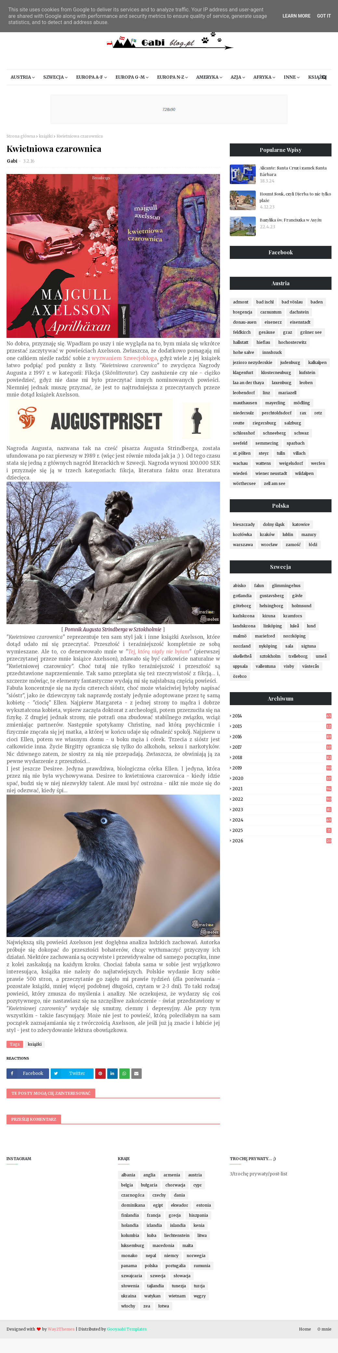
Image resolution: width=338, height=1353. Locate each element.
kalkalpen (317, 362)
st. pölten (242, 453)
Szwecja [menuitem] (53, 77)
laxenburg (282, 382)
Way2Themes (61, 1329)
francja (154, 1215)
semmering (267, 443)
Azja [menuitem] (236, 77)
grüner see (311, 332)
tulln (281, 453)
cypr (197, 1185)
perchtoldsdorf (277, 412)
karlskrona (243, 615)
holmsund (301, 605)
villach (299, 453)
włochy (128, 1306)
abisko (239, 585)
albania (128, 1174)
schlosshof (244, 433)
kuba (151, 1235)
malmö (240, 636)
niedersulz (243, 412)
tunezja (179, 1285)
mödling (301, 402)
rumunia (202, 1265)
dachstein (299, 312)
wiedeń (240, 473)
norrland (242, 646)
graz (287, 332)
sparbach (296, 443)
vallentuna (266, 666)
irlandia (154, 1225)
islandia (178, 1225)
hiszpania (198, 1215)
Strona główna (20, 136)
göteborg (242, 605)
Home (305, 1329)
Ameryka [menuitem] (207, 77)
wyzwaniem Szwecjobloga (124, 358)
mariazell (287, 392)
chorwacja (175, 1185)
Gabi (12, 161)
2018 (282, 757)
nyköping (268, 646)
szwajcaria (131, 1275)
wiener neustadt (271, 473)
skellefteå (242, 656)
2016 (282, 737)
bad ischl (265, 302)
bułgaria (149, 1185)
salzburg (292, 423)
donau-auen (244, 322)
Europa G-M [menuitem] (130, 77)
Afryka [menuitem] (262, 77)
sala (289, 646)
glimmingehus (286, 585)
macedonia (163, 1245)
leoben (306, 382)
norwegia (196, 1255)
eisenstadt (300, 322)
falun (259, 585)
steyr (264, 453)
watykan (152, 1295)
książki (46, 136)
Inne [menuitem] (290, 77)
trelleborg (298, 656)
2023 (282, 809)
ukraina (128, 1295)
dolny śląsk (273, 524)
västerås (310, 666)
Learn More (296, 16)
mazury (308, 534)
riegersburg (264, 423)
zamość (293, 544)
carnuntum (270, 312)
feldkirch (242, 332)
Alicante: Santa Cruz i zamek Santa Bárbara (293, 171)
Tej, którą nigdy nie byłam (158, 652)
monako (129, 1255)
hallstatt (240, 342)
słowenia (130, 1285)
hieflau (263, 342)
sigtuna (308, 646)
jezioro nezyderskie (252, 362)
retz (318, 412)
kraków (267, 534)
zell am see (274, 483)
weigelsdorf (291, 463)
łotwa (163, 1306)
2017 (282, 747)
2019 (282, 768)
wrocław (269, 544)
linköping (273, 625)
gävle (297, 595)
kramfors (292, 615)
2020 (282, 778)
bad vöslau (292, 302)
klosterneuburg (276, 372)
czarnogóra (132, 1195)
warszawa (243, 544)
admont (240, 302)
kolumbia (130, 1235)
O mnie (325, 1329)
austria (195, 1174)
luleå (294, 625)
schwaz (301, 433)
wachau (240, 463)
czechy (159, 1195)
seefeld (240, 443)
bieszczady (244, 524)
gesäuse (267, 332)
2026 (282, 841)
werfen (318, 463)
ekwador (179, 1205)
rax (303, 412)
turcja (199, 1285)
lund (311, 625)
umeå (321, 656)
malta (187, 1245)
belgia (127, 1185)
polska (151, 1265)
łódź (313, 544)
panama (129, 1265)
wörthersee (244, 483)
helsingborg (271, 605)
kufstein (307, 372)
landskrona (244, 625)
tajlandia (155, 1285)
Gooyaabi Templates (127, 1329)
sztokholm (270, 656)
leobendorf (244, 392)
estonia (203, 1205)
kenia (199, 1225)
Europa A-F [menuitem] (89, 77)
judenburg (290, 362)
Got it (324, 16)
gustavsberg (272, 595)
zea (146, 1306)
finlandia (130, 1215)
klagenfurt (243, 372)
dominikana (133, 1205)
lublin (288, 534)
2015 (282, 726)
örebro (240, 676)
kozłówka (242, 534)
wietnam (177, 1295)
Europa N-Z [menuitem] (170, 77)
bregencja (242, 312)
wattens (263, 463)
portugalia (176, 1265)
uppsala (240, 666)
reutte (238, 423)
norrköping (294, 636)
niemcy (171, 1255)
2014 (282, 716)
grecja (175, 1215)
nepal (151, 1255)
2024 (282, 820)
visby (289, 666)
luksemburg (132, 1245)
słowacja (182, 1275)
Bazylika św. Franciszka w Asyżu (290, 219)
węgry (200, 1295)
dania (179, 1195)
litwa (202, 1235)
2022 (282, 799)
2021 (282, 789)
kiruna (269, 615)
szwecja (157, 1275)
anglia (149, 1174)
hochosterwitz (292, 342)
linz (266, 392)
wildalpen (304, 473)
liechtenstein (176, 1235)
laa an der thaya (248, 382)
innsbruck (272, 352)
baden (317, 302)
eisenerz (273, 322)
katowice (301, 524)
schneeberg (274, 433)
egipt (158, 1205)
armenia (171, 1174)
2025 (282, 830)
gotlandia (242, 595)
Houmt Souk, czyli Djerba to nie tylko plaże (295, 197)
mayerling (275, 402)
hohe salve (243, 352)
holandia (129, 1225)
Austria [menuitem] (21, 77)
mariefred (265, 636)
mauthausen (245, 402)
